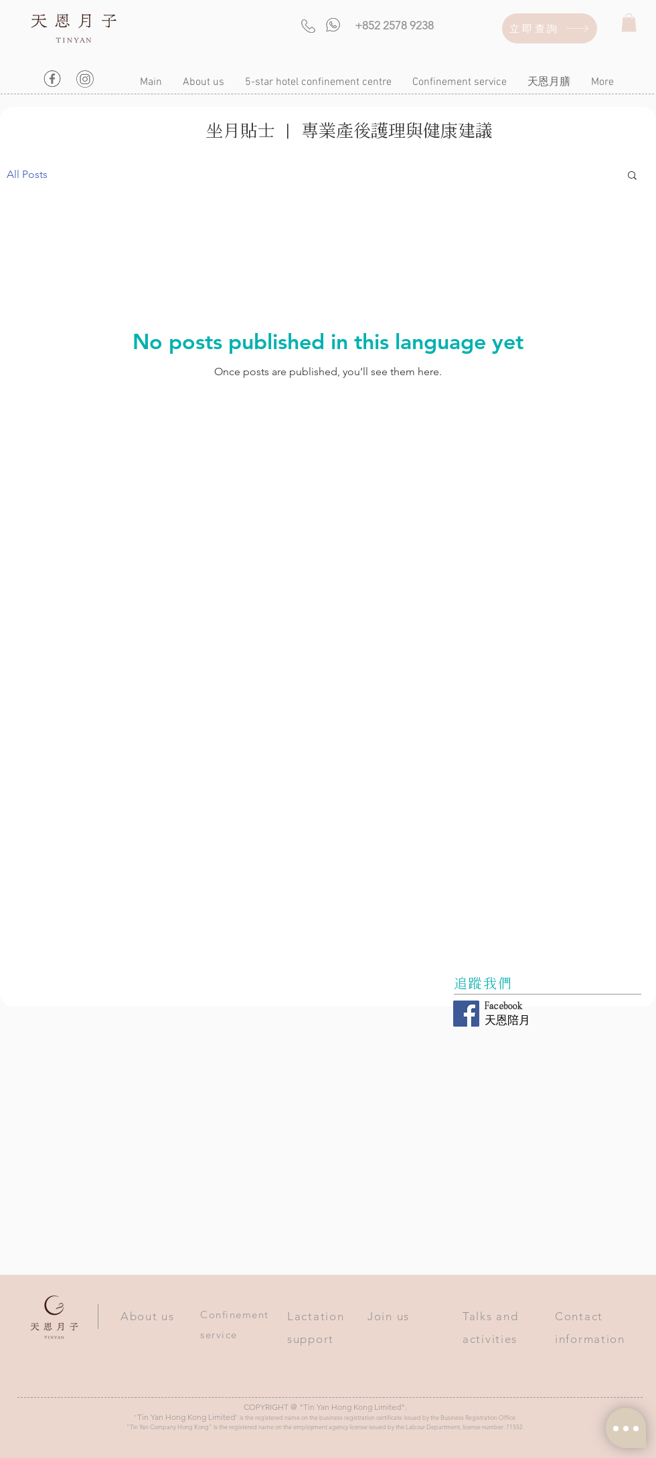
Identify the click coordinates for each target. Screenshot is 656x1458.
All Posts (27, 174)
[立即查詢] (549, 28)
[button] (629, 22)
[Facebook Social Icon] (466, 1014)
